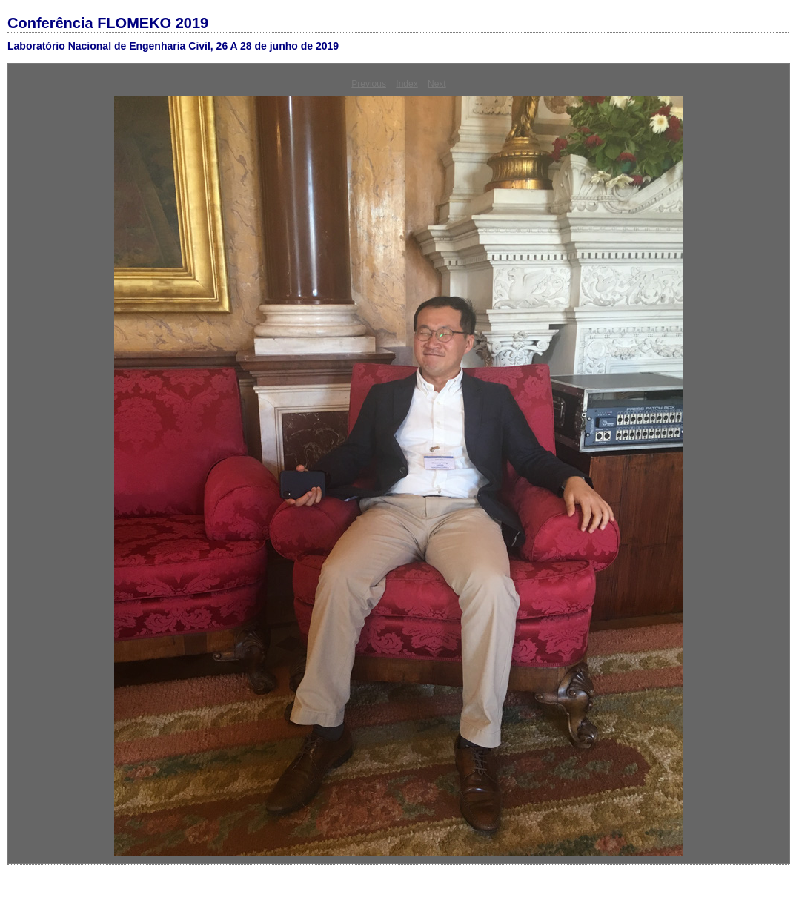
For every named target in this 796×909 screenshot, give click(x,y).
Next (437, 84)
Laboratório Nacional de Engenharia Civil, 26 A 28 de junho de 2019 (173, 46)
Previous (368, 84)
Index (406, 84)
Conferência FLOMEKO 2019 (107, 23)
